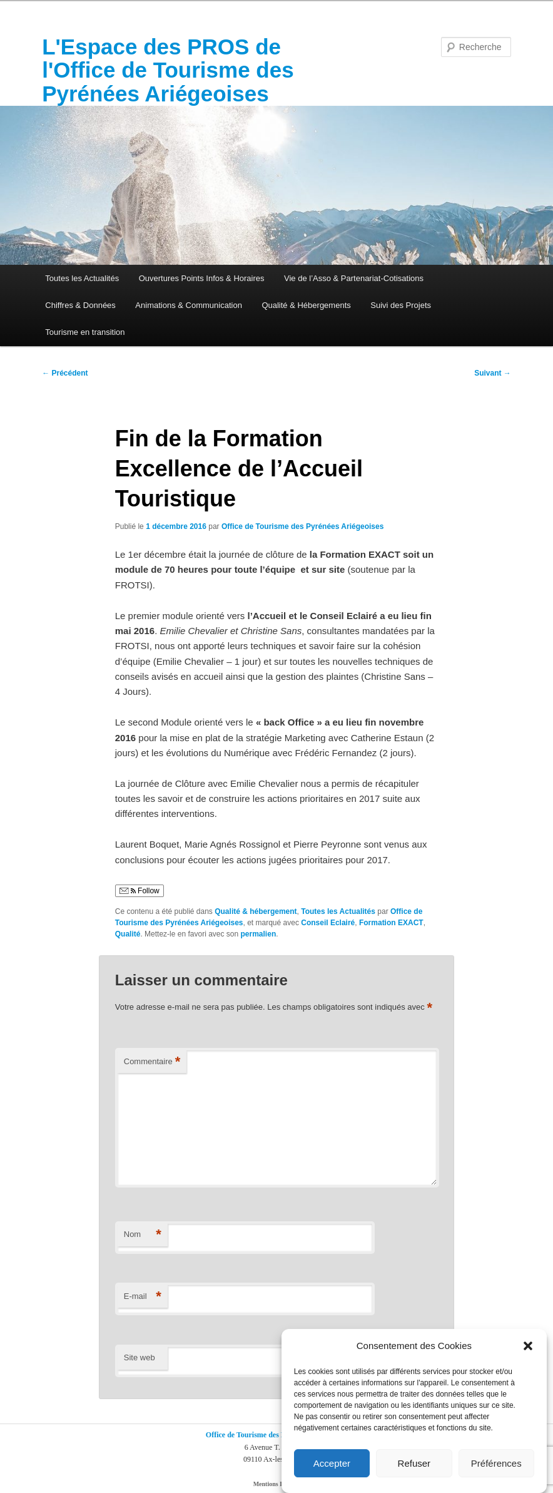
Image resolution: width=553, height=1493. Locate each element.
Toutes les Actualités (82, 278)
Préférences (496, 1463)
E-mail (142, 1297)
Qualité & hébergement (256, 911)
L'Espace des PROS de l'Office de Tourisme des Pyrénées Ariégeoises (168, 70)
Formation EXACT (391, 922)
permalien (258, 934)
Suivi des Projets (400, 305)
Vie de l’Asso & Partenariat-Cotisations (354, 278)
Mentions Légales (276, 1483)
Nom (142, 1235)
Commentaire (152, 1062)
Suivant (492, 373)
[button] (528, 1346)
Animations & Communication (188, 305)
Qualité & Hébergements (305, 305)
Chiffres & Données (80, 305)
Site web (139, 1357)
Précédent (65, 373)
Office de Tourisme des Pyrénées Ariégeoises (302, 526)
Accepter (331, 1463)
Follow (139, 890)
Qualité (128, 934)
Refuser (414, 1463)
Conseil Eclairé (328, 922)
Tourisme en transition (84, 332)
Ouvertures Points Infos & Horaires (202, 278)
